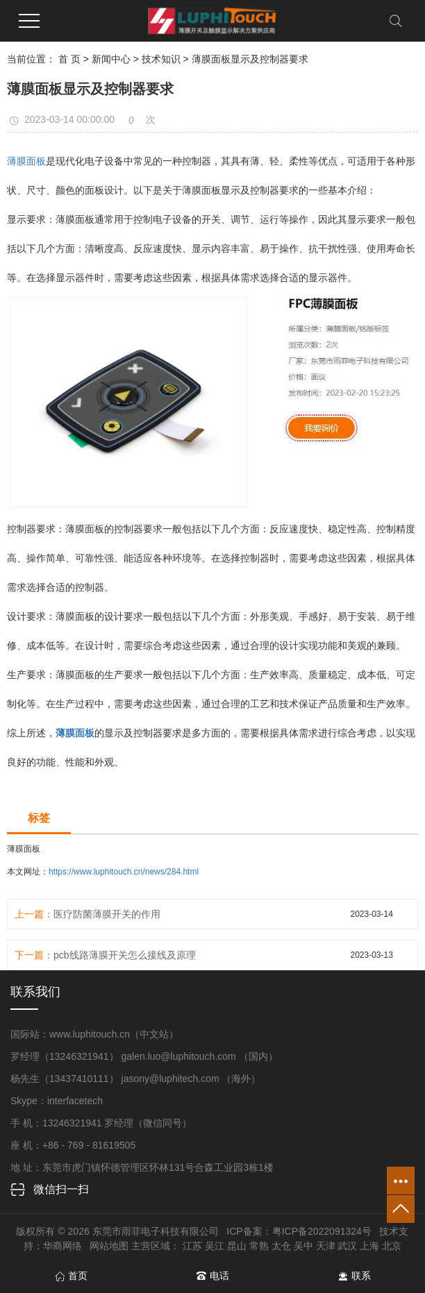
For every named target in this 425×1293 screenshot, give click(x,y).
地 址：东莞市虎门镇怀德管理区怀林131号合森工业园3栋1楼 (142, 1167)
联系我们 (35, 992)
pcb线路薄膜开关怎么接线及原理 (124, 955)
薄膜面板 (26, 161)
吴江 (214, 1245)
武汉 (347, 1245)
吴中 (303, 1245)
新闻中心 (111, 59)
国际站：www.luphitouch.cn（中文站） (94, 1034)
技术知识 (161, 59)
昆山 (237, 1245)
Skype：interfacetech (56, 1100)
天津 (325, 1245)
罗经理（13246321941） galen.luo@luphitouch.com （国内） (144, 1056)
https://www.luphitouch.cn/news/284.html (124, 872)
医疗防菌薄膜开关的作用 (106, 914)
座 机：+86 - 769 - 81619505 (72, 1145)
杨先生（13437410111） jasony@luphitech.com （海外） (135, 1078)
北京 (391, 1245)
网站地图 (109, 1245)
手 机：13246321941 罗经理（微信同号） (101, 1123)
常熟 (259, 1245)
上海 (369, 1245)
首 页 (69, 59)
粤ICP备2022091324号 (322, 1231)
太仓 (281, 1245)
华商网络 (62, 1245)
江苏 (192, 1245)
